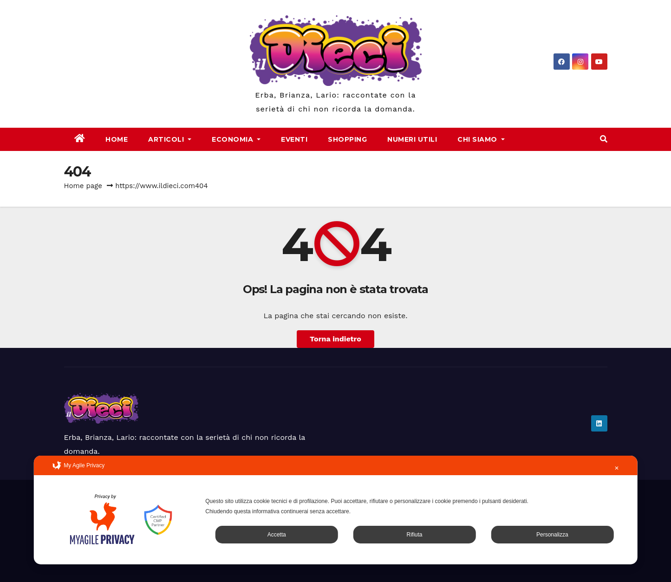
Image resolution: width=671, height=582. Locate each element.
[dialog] (335, 510)
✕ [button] (616, 468)
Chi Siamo (481, 139)
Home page (83, 186)
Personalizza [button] (552, 534)
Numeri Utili (412, 139)
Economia (236, 139)
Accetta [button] (276, 534)
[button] (603, 139)
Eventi (294, 139)
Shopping (347, 139)
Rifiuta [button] (414, 534)
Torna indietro (335, 338)
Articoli (169, 139)
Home (116, 139)
